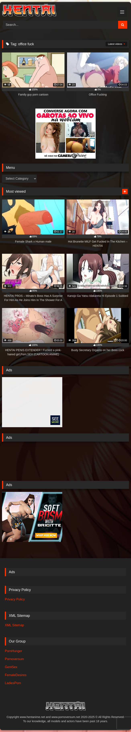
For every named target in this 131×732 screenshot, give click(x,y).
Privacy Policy (15, 599)
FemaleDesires (16, 675)
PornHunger (13, 651)
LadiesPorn (13, 683)
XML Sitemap (14, 625)
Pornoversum (14, 659)
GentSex (11, 667)
